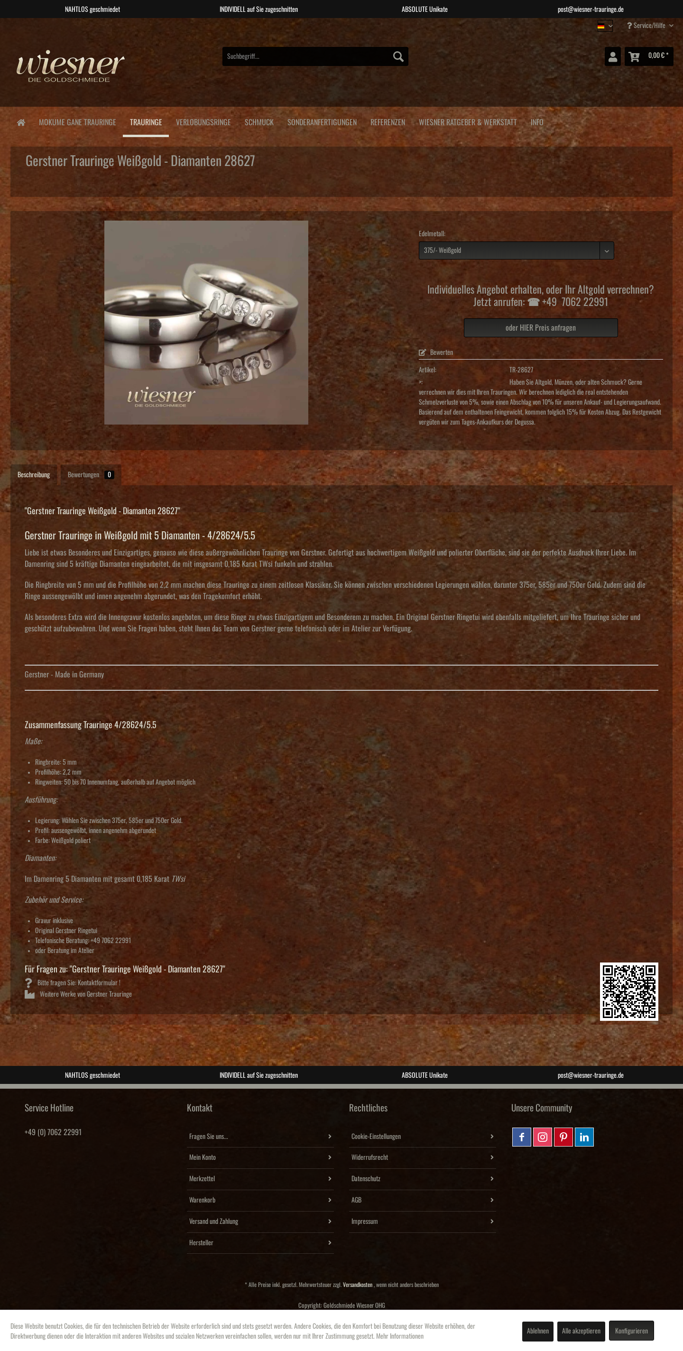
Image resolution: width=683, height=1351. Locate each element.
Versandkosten (357, 1285)
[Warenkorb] (649, 56)
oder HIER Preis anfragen (541, 328)
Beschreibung (34, 475)
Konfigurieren (631, 1331)
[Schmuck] (259, 121)
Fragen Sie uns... (208, 1136)
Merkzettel (202, 1178)
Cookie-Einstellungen (376, 1136)
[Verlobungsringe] (203, 121)
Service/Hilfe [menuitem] (647, 25)
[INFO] (537, 121)
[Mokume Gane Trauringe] (77, 121)
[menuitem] (315, 56)
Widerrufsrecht (369, 1157)
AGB (356, 1200)
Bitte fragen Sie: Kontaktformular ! (72, 983)
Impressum (364, 1221)
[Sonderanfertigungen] (321, 121)
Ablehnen (538, 1331)
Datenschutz (365, 1178)
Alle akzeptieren (581, 1331)
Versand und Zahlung (213, 1221)
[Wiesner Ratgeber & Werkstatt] (468, 121)
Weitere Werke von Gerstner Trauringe (78, 994)
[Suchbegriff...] (315, 56)
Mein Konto (202, 1157)
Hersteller (201, 1243)
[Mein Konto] (613, 56)
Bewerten (436, 352)
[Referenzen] (387, 121)
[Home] (20, 122)
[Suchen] (398, 56)
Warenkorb (202, 1200)
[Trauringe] (146, 122)
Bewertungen (91, 475)
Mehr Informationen (400, 1336)
